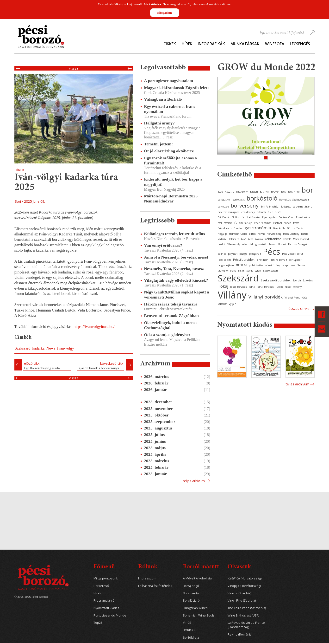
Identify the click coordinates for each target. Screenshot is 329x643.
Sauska (301, 265)
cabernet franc (302, 206)
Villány (232, 294)
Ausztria (229, 191)
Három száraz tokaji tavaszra (170, 304)
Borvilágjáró (191, 600)
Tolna (252, 286)
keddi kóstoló (255, 239)
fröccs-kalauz (225, 228)
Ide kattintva (152, 4)
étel (220, 223)
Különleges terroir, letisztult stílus (174, 233)
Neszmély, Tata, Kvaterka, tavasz (174, 268)
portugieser (295, 259)
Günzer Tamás (295, 228)
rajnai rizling (272, 265)
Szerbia (296, 280)
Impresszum (147, 578)
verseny (297, 286)
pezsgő (243, 253)
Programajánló (103, 600)
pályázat (232, 253)
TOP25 (279, 286)
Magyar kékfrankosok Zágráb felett (176, 87)
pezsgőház (255, 253)
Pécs (271, 251)
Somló (249, 270)
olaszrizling (249, 244)
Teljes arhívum (194, 481)
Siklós (241, 270)
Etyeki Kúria (303, 217)
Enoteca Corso (286, 217)
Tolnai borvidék (265, 286)
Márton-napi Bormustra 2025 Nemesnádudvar (171, 198)
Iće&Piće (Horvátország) (244, 578)
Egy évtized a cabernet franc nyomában (169, 109)
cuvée (278, 212)
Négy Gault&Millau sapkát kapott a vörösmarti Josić (176, 294)
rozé (293, 265)
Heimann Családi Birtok (242, 233)
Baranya (264, 191)
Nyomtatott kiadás (106, 608)
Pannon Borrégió (297, 244)
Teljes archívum (297, 384)
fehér (257, 223)
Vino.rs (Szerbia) (239, 593)
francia (287, 223)
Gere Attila (279, 228)
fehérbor (266, 223)
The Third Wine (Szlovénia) (247, 608)
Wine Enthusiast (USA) (243, 615)
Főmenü (104, 567)
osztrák (263, 244)
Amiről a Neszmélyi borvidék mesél (176, 257)
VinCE (187, 623)
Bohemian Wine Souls (199, 615)
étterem (228, 223)
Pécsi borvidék (244, 259)
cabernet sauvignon (229, 212)
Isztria (304, 233)
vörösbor (222, 303)
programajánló (226, 265)
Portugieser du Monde (109, 615)
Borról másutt (201, 567)
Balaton (253, 191)
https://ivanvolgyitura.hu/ (94, 326)
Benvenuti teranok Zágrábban (171, 315)
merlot (221, 244)
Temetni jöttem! (158, 144)
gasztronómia (258, 227)
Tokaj (223, 286)
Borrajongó (191, 586)
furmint (238, 228)
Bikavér (275, 191)
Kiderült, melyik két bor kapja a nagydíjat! (173, 182)
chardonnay (248, 212)
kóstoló (287, 239)
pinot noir (262, 259)
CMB (270, 212)
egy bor (273, 217)
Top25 (97, 623)
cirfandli (261, 212)
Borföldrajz (191, 638)
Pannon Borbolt (277, 244)
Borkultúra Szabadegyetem (294, 199)
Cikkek (169, 43)
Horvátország (274, 233)
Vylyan (232, 303)
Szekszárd (23, 348)
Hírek (187, 43)
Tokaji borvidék (238, 286)
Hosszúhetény (291, 233)
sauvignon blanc (227, 270)
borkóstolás (238, 199)
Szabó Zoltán (270, 270)
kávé (243, 239)
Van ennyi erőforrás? (163, 245)
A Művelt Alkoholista (197, 578)
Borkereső (101, 586)
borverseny (245, 205)
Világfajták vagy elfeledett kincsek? (176, 280)
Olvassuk (239, 567)
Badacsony (242, 191)
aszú (220, 191)
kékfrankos (273, 239)
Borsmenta (191, 593)
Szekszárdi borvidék (276, 280)
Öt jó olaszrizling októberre (169, 151)
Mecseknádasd (301, 239)
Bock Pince (293, 191)
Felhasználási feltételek (155, 586)
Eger (264, 217)
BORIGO (189, 630)
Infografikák (211, 43)
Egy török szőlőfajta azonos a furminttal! (170, 160)
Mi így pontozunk (105, 578)
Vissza (73, 68)
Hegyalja (222, 233)
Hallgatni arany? (159, 123)
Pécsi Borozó (224, 259)
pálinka (222, 253)
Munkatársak (244, 43)
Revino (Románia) (240, 634)
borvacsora (223, 206)
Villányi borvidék (265, 297)
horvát (261, 233)
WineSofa (274, 43)
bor (307, 190)
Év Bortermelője (243, 223)
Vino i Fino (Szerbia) (242, 600)
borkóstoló (262, 198)
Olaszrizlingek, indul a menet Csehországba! (170, 325)
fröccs (296, 223)
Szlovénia (308, 280)
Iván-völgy (65, 348)
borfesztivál (224, 199)
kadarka (38, 348)
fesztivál (277, 223)
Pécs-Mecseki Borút (292, 253)
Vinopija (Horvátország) (244, 586)
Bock (283, 191)
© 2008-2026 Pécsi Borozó (31, 596)
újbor (288, 286)
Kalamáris (234, 239)
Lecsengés (300, 43)
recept (285, 265)
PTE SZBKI (241, 265)
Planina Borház (278, 259)
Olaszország (233, 244)
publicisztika (256, 265)
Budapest (285, 206)
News (50, 348)
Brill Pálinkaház (270, 206)
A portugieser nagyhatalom (168, 80)
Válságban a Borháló (163, 99)
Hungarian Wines (195, 608)
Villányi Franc (292, 297)
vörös (304, 297)
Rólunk (147, 567)
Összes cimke (298, 308)
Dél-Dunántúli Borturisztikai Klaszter (239, 217)
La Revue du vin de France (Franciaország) (246, 625)
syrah (258, 270)
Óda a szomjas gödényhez (167, 334)
